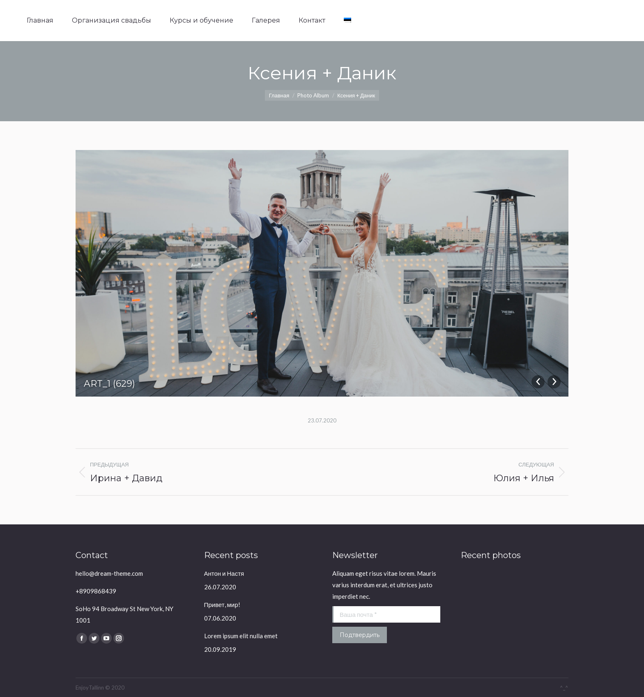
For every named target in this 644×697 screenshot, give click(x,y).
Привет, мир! (222, 604)
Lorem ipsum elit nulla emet (241, 635)
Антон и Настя (224, 573)
